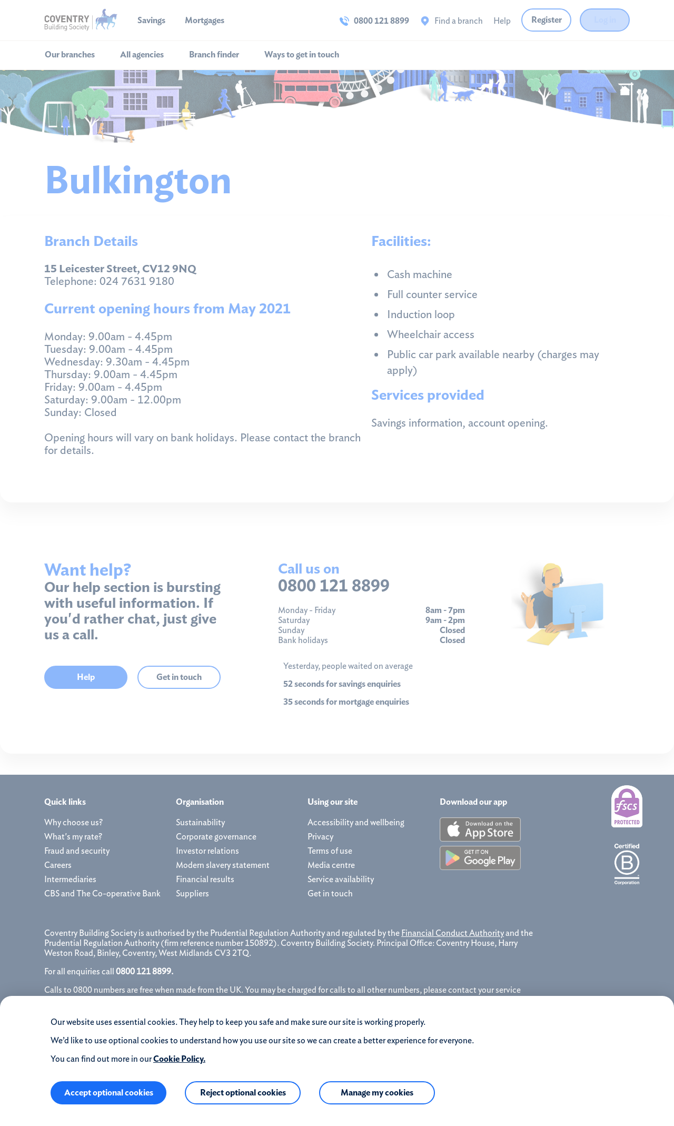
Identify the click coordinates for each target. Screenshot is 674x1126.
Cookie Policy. (179, 1059)
